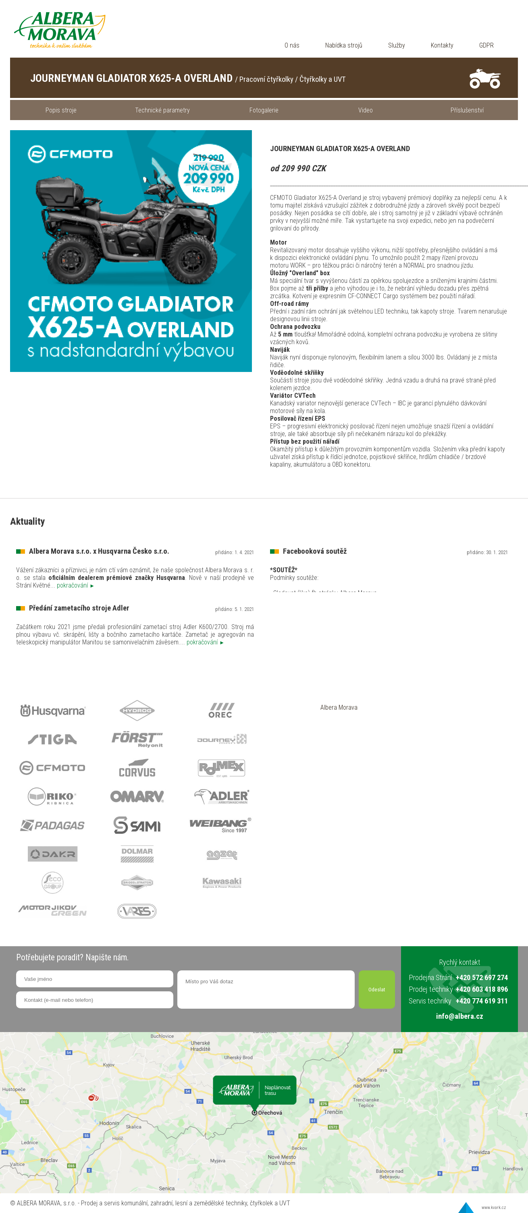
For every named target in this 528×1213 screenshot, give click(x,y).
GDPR (486, 45)
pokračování (76, 585)
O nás (292, 45)
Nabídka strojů (343, 45)
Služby (396, 45)
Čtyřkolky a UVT (322, 79)
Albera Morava (339, 707)
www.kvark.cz (494, 1207)
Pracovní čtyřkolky (266, 79)
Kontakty (442, 45)
